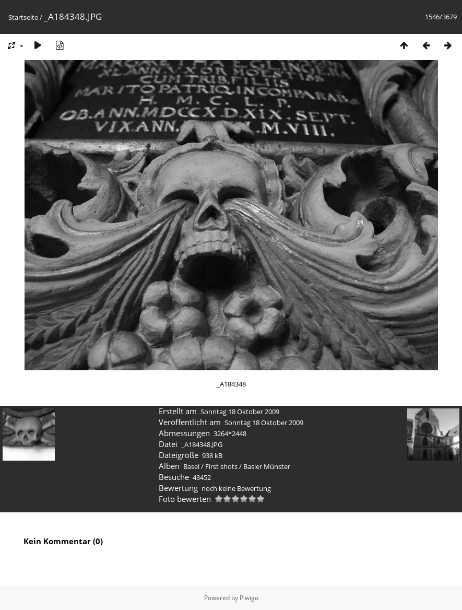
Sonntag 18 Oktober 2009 (239, 411)
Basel (191, 466)
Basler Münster (266, 466)
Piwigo (249, 597)
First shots (221, 466)
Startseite (23, 17)
